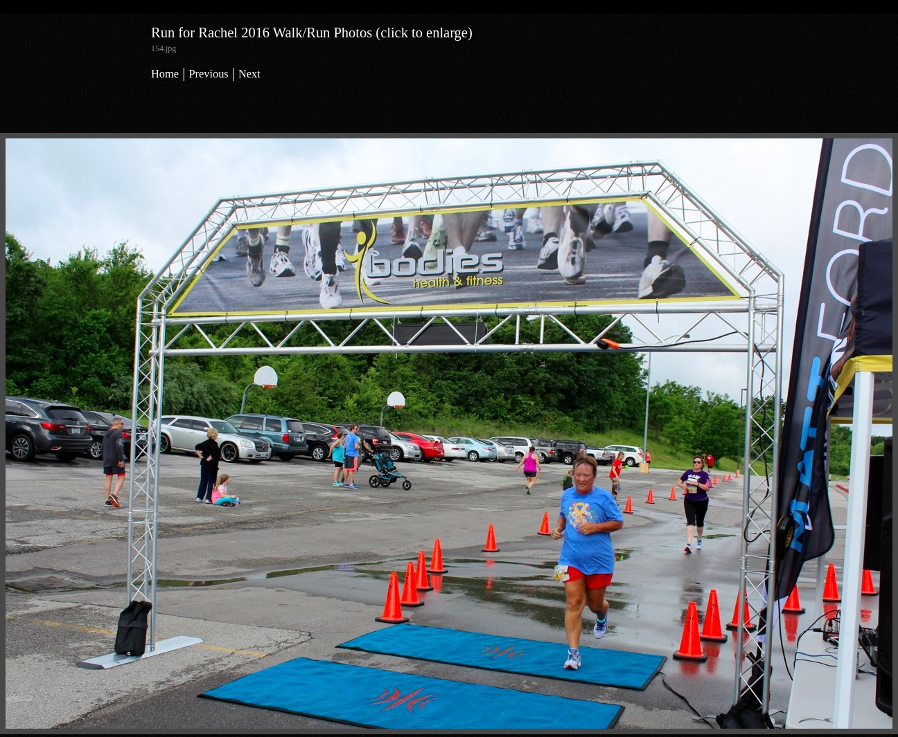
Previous (208, 73)
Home (165, 73)
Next (249, 73)
